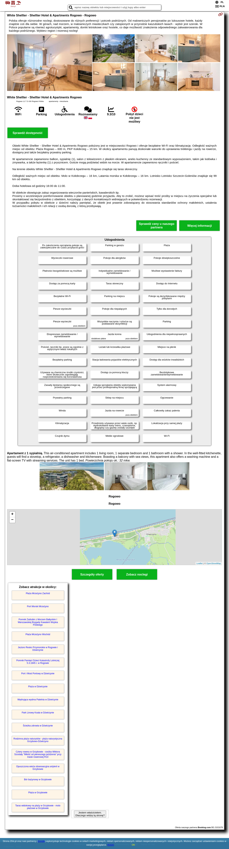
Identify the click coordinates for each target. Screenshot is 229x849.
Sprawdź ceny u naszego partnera (156, 225)
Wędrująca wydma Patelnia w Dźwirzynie (37, 699)
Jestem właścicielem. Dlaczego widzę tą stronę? (90, 814)
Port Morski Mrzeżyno (38, 606)
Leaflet (199, 563)
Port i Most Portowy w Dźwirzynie (37, 673)
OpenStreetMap (213, 563)
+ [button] (12, 514)
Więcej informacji (199, 225)
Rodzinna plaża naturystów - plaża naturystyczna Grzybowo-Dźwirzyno (37, 740)
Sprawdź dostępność (28, 133)
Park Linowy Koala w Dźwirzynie (38, 712)
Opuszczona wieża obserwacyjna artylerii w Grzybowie (37, 767)
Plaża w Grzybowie (37, 792)
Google (41, 841)
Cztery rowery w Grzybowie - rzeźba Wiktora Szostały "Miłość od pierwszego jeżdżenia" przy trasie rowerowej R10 (37, 754)
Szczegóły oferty (92, 574)
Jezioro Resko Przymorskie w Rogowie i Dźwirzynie (38, 648)
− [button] (12, 520)
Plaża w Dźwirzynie (37, 686)
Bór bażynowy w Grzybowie (38, 779)
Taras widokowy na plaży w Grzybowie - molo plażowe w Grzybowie (37, 807)
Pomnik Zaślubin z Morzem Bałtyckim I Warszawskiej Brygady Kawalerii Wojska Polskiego (38, 622)
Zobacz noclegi (137, 574)
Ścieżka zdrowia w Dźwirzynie (38, 725)
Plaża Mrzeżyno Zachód (38, 593)
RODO (110, 845)
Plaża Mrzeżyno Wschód (37, 634)
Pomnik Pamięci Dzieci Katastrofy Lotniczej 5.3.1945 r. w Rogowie (37, 661)
